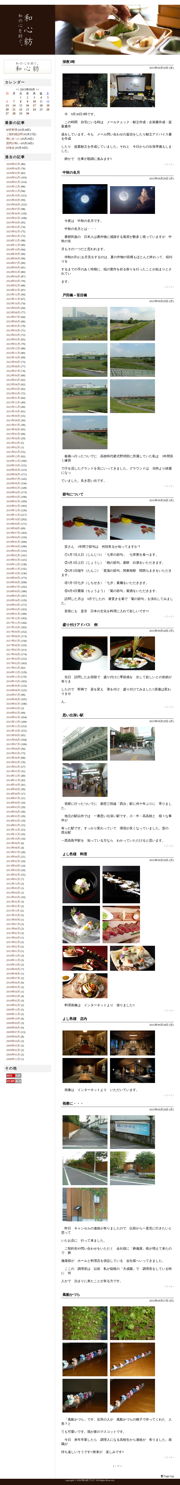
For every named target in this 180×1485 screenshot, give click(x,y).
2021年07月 (13, 424)
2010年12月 (13, 955)
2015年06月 (13, 748)
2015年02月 (13, 766)
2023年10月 (13, 303)
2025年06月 (13, 213)
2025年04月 (13, 222)
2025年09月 (13, 199)
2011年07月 (13, 924)
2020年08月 (13, 474)
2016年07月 (13, 694)
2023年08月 (13, 312)
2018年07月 (13, 586)
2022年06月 (13, 375)
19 (47, 105)
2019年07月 (13, 532)
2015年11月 (13, 726)
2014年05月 (13, 807)
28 (14, 113)
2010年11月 (13, 960)
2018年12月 (13, 564)
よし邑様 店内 (74, 1019)
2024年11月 (13, 244)
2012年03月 (13, 897)
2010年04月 (13, 991)
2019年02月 (13, 555)
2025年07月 (13, 208)
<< (17, 89)
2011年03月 (13, 942)
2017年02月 (13, 663)
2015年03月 (13, 762)
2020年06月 (13, 483)
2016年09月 (13, 685)
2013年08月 (13, 847)
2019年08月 (13, 528)
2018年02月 (13, 609)
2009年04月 (13, 1040)
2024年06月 (13, 267)
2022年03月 (13, 388)
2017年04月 (13, 654)
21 (14, 109)
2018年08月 (13, 582)
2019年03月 (13, 550)
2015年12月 (13, 721)
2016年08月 (13, 690)
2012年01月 (13, 906)
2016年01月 (13, 717)
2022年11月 (13, 352)
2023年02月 (13, 339)
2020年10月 (13, 465)
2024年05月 (13, 271)
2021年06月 (13, 429)
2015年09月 (13, 735)
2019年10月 (13, 519)
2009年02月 (13, 1049)
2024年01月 (13, 289)
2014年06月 (13, 802)
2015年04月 (13, 757)
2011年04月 (13, 937)
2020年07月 (13, 478)
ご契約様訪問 (14, 134)
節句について (73, 494)
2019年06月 (13, 537)
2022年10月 (13, 357)
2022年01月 (13, 397)
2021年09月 (13, 415)
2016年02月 (13, 712)
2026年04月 (13, 168)
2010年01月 (13, 1004)
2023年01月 (13, 343)
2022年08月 (13, 366)
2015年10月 (13, 730)
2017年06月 (13, 645)
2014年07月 (13, 798)
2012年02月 (13, 901)
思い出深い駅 (73, 715)
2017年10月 (13, 627)
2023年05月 (13, 325)
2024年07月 (13, 262)
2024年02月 (13, 285)
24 (34, 109)
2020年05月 (13, 487)
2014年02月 (13, 820)
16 (27, 105)
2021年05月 (13, 433)
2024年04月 (13, 276)
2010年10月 (13, 964)
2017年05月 (13, 649)
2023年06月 (13, 321)
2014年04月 (13, 811)
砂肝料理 (11, 129)
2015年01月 (13, 771)
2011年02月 (13, 946)
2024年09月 (13, 253)
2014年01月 (13, 825)
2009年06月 (13, 1036)
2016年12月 (13, 672)
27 (7, 113)
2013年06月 (13, 856)
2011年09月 (13, 919)
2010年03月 (13, 995)
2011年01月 (13, 951)
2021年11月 (13, 406)
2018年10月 (13, 573)
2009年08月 (13, 1027)
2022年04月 (13, 384)
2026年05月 (13, 163)
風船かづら (71, 1295)
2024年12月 (13, 240)
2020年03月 (13, 496)
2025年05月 (13, 217)
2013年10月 (13, 838)
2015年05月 (13, 753)
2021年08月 (13, 420)
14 (14, 105)
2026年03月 (13, 172)
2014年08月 (13, 793)
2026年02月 (13, 177)
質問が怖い (13, 143)
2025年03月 (13, 226)
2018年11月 (13, 568)
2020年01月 (13, 505)
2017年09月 (13, 631)
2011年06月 (13, 928)
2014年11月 (13, 780)
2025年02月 (13, 231)
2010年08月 (13, 973)
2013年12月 (13, 829)
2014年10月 (13, 784)
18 (41, 105)
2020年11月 (13, 460)
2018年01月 (13, 613)
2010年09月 (13, 969)
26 (47, 109)
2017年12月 (13, 618)
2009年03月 (13, 1045)
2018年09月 (13, 577)
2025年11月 (13, 190)
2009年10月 (13, 1018)
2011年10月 (13, 915)
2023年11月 (13, 298)
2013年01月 (13, 879)
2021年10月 (13, 411)
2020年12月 (13, 456)
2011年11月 (13, 910)
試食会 (10, 147)
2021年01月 (13, 451)
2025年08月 (13, 204)
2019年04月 (13, 546)
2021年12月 (13, 402)
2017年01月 (13, 667)
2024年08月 (13, 258)
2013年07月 (13, 852)
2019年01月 (13, 559)
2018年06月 (13, 591)
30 (27, 113)
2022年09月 (13, 361)
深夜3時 (68, 62)
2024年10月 (13, 249)
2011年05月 (13, 933)
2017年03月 (13, 658)
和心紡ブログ (88, 1480)
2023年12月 (13, 294)
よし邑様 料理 (74, 854)
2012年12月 (13, 883)
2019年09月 (13, 523)
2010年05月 (13, 987)
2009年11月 (13, 1013)
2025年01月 (13, 235)
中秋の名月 (71, 172)
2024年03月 (13, 280)
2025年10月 (13, 195)
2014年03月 (13, 816)
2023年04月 (13, 330)
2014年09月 (13, 789)
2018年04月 (13, 600)
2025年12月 (13, 186)
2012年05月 (13, 888)
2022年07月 (13, 370)
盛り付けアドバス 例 (80, 625)
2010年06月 (13, 982)
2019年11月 (13, 514)
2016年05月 (13, 703)
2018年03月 (13, 604)
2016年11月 (13, 676)
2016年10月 (13, 681)
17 (34, 105)
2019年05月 (13, 541)
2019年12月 (13, 510)
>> (120, 1466)
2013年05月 (13, 861)
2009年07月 (13, 1031)
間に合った (13, 138)
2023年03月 (13, 334)
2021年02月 (13, 447)
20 (7, 109)
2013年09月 (13, 843)
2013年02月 (13, 874)
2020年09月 (13, 469)
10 (34, 101)
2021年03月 (13, 442)
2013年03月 (13, 870)
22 (20, 109)
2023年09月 (13, 307)
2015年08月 (13, 739)
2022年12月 (13, 348)
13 (7, 105)
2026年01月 (13, 181)
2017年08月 (13, 636)
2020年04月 (13, 492)
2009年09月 (13, 1022)
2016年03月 (13, 708)
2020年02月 (13, 501)
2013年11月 (13, 834)
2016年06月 (13, 699)
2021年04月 (13, 438)
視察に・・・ (73, 1103)
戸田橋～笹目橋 (74, 295)
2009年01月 (13, 1054)
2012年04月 (13, 892)
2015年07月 (13, 744)
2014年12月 (13, 775)
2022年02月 (13, 393)
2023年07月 (13, 316)
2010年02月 (13, 1000)
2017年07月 (13, 640)
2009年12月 (13, 1009)
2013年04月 (13, 865)
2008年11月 (13, 1058)
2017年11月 (13, 622)
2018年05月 (13, 595)
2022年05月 (13, 379)
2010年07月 (13, 978)
